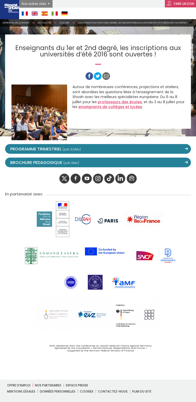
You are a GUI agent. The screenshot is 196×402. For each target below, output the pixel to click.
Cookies (86, 391)
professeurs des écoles (120, 101)
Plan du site (141, 391)
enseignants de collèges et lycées (110, 106)
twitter (64, 179)
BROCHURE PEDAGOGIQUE (44, 162)
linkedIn (120, 179)
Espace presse (77, 385)
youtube (87, 179)
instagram (98, 179)
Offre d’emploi (18, 385)
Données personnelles (57, 391)
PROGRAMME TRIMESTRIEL (45, 149)
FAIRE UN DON (180, 4)
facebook (75, 179)
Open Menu (183, 13)
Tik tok (109, 179)
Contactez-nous (113, 391)
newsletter (132, 179)
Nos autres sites (34, 4)
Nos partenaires (48, 385)
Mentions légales (21, 391)
